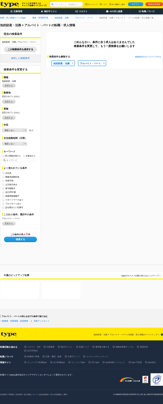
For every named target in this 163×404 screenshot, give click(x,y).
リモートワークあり (14, 200)
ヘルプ (104, 4)
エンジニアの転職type (37, 362)
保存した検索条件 (20, 58)
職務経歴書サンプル (125, 347)
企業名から (31, 156)
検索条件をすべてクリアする (148, 57)
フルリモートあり (13, 203)
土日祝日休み (11, 184)
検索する (20, 239)
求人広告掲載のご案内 (59, 394)
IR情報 (11, 394)
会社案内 (3, 394)
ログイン (136, 4)
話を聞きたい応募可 (14, 207)
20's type (95, 362)
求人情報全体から (13, 156)
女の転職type (59, 362)
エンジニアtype (78, 362)
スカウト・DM (33, 347)
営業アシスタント (42, 321)
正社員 (8, 173)
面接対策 (144, 347)
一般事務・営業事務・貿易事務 (14, 321)
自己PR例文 (32, 351)
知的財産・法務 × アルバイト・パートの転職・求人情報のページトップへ (127, 334)
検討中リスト (67, 347)
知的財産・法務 (63, 63)
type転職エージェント (115, 362)
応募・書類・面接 (53, 356)
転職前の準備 (33, 356)
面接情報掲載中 (12, 196)
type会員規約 (44, 394)
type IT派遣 (137, 362)
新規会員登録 (154, 4)
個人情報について (30, 394)
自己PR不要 (10, 192)
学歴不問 (9, 180)
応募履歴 (50, 347)
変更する (9, 85)
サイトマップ (93, 4)
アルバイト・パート (92, 63)
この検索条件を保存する (20, 49)
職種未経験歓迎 (12, 177)
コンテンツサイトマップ (97, 356)
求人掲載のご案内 (118, 4)
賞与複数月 (10, 188)
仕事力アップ (74, 356)
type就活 (152, 362)
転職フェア (84, 347)
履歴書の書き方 (102, 347)
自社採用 (18, 394)
